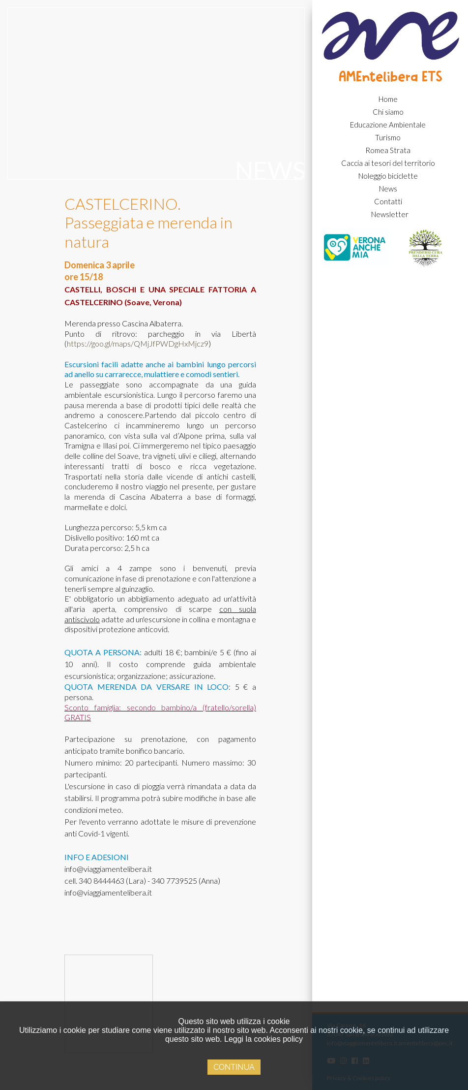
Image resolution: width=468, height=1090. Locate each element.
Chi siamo (388, 111)
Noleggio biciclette (388, 175)
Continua (234, 1067)
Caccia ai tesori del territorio (388, 163)
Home (388, 99)
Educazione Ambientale (388, 124)
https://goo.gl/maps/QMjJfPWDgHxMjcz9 (137, 343)
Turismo (388, 137)
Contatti (388, 201)
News (388, 188)
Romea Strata (387, 150)
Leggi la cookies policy (263, 1039)
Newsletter (390, 214)
